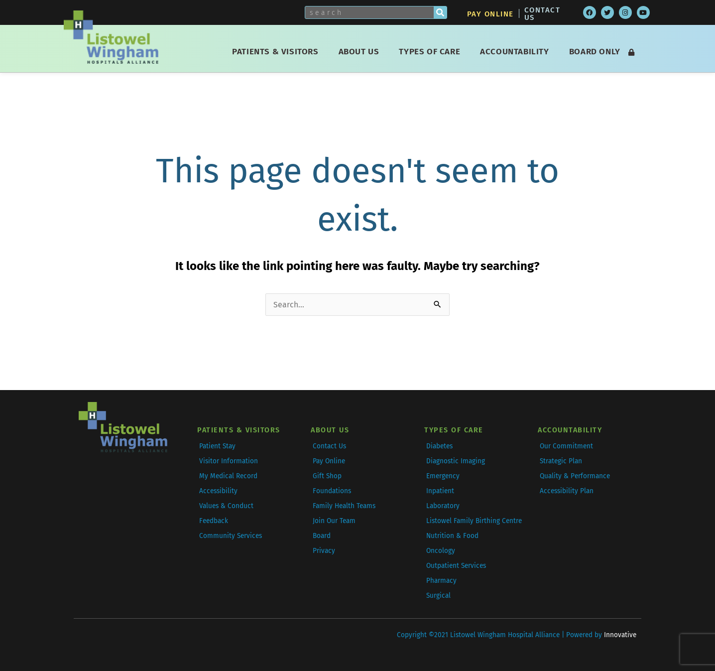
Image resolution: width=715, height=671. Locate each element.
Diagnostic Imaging (455, 461)
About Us (361, 51)
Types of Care (432, 51)
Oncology (440, 550)
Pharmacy (441, 580)
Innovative (620, 635)
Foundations (332, 491)
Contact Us (542, 13)
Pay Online (490, 13)
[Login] (631, 52)
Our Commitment (566, 446)
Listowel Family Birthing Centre (474, 521)
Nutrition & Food (452, 536)
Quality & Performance (575, 476)
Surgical (438, 595)
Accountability (517, 51)
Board (322, 536)
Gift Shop (327, 476)
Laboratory (443, 506)
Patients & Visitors (277, 51)
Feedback (213, 521)
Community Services (230, 536)
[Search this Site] (369, 12)
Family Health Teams (344, 506)
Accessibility (218, 491)
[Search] (440, 12)
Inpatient (440, 491)
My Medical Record (228, 476)
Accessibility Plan (567, 491)
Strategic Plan (561, 461)
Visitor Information (228, 461)
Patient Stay (217, 446)
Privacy (324, 550)
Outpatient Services (456, 565)
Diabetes (439, 446)
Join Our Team (334, 521)
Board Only (594, 51)
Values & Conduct (226, 506)
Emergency (443, 476)
